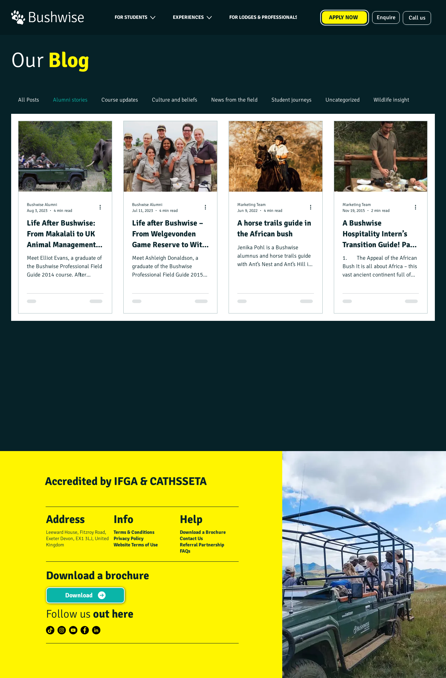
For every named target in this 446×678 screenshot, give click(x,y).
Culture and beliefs (174, 99)
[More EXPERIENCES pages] (209, 17)
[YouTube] (73, 630)
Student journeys (291, 99)
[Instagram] (61, 630)
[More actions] (102, 207)
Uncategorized (342, 99)
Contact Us (191, 538)
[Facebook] (84, 630)
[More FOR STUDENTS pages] (152, 17)
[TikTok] (50, 630)
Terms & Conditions (134, 532)
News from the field (234, 99)
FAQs (185, 551)
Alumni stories (70, 99)
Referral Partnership (202, 545)
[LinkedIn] (96, 630)
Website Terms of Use (136, 545)
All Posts (28, 99)
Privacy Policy (129, 538)
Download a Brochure (203, 532)
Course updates (119, 99)
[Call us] (417, 18)
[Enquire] (386, 17)
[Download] (85, 595)
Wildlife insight (391, 99)
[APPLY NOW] (344, 17)
